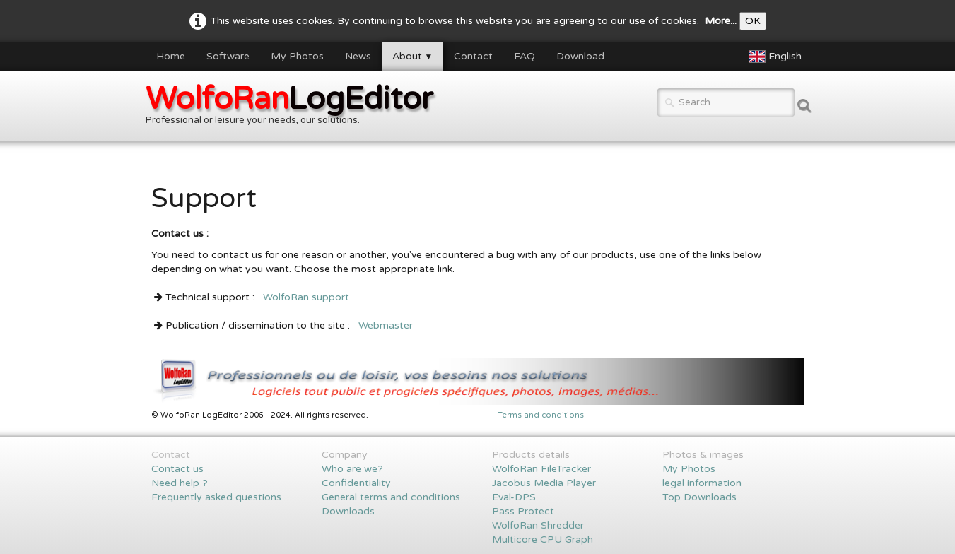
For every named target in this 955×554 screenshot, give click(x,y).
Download (580, 56)
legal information (702, 483)
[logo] (295, 107)
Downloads (348, 511)
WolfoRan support (306, 297)
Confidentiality (356, 483)
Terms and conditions (541, 415)
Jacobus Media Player (544, 483)
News (358, 56)
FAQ (524, 56)
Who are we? (352, 469)
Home (170, 56)
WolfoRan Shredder (538, 525)
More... (721, 21)
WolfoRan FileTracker (541, 469)
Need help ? (179, 483)
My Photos (297, 56)
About (412, 56)
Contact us (177, 469)
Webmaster (385, 325)
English (776, 56)
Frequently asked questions (216, 497)
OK (753, 21)
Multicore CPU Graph (542, 540)
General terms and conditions (391, 497)
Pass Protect (523, 511)
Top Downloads (699, 497)
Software (228, 56)
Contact (473, 56)
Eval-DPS (514, 497)
